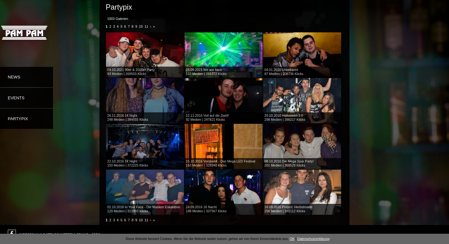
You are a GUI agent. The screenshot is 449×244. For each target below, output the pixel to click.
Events (16, 98)
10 (141, 26)
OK (292, 239)
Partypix (18, 118)
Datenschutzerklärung (313, 239)
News (14, 77)
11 (146, 26)
